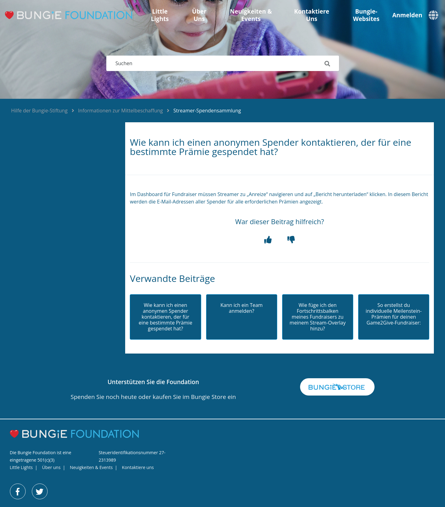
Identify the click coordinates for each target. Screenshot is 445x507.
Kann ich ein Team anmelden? (241, 308)
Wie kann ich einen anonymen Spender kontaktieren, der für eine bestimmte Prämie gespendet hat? (165, 317)
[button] (268, 239)
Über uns (199, 15)
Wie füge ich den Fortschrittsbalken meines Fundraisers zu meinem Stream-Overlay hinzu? (317, 317)
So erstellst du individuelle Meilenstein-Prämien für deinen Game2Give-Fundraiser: (394, 314)
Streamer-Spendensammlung (207, 110)
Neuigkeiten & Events (251, 15)
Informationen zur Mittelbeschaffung (120, 110)
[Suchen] (222, 63)
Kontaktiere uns (311, 15)
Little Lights (159, 15)
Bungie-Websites (366, 15)
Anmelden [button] (407, 15)
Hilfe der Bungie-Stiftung (39, 110)
